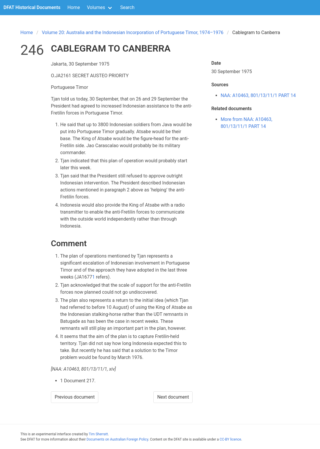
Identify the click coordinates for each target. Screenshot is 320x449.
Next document (173, 397)
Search (127, 7)
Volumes (96, 7)
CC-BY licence (230, 439)
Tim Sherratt (98, 434)
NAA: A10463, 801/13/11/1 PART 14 (258, 95)
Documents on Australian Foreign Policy (117, 439)
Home (73, 7)
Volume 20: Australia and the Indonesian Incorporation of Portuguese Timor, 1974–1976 (132, 32)
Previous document (75, 397)
